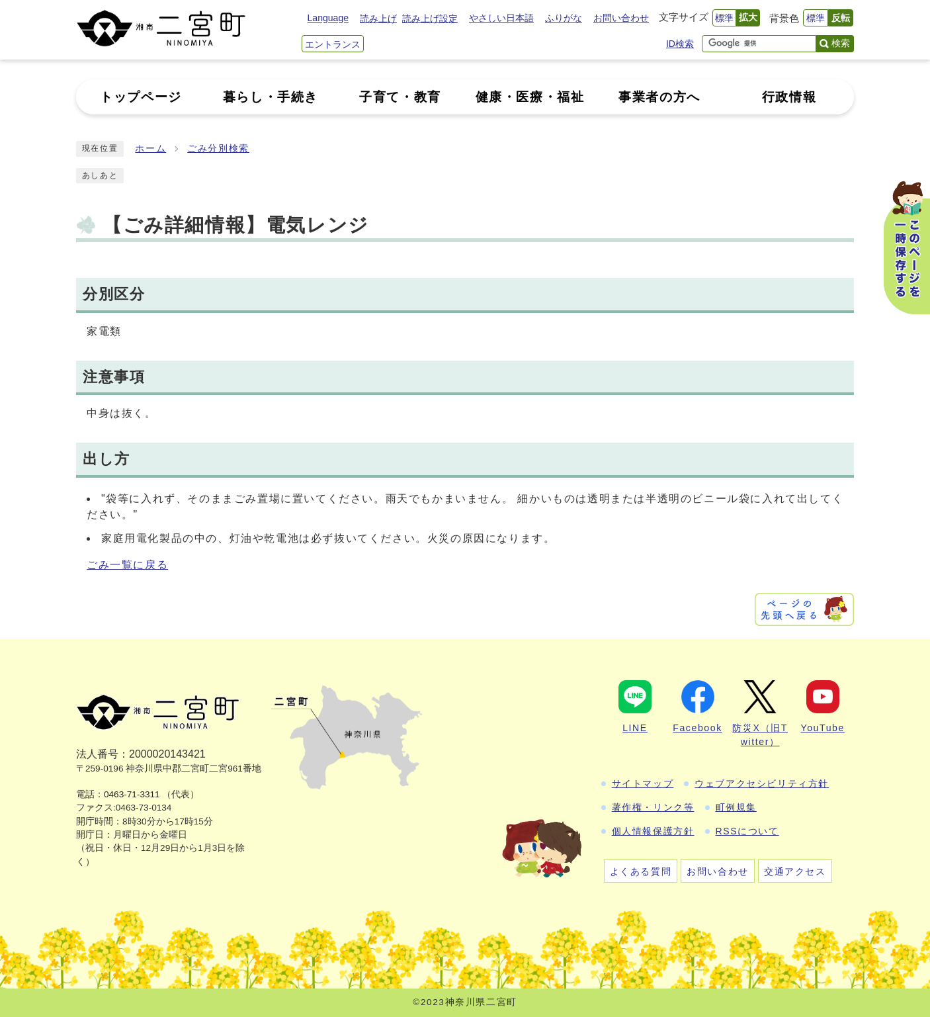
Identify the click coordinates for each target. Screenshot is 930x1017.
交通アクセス (795, 871)
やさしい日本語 (501, 18)
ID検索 (680, 43)
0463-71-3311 (132, 794)
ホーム (150, 149)
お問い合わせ (621, 18)
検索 (840, 43)
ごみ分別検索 (218, 149)
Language (328, 18)
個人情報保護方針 (653, 831)
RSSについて (747, 831)
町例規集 (736, 807)
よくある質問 (641, 871)
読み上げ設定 (430, 18)
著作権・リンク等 (653, 807)
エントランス (332, 44)
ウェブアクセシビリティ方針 (762, 783)
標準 (724, 18)
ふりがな (563, 18)
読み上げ (378, 18)
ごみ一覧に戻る (127, 564)
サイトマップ (643, 783)
